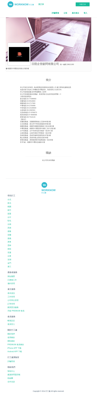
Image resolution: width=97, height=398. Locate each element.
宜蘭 (9, 235)
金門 (9, 263)
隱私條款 (11, 341)
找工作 (41, 4)
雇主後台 (75, 13)
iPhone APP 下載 (14, 348)
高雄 (9, 228)
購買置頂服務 (13, 307)
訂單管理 (11, 304)
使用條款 (11, 337)
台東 (9, 256)
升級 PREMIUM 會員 (16, 311)
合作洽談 (11, 382)
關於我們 (11, 334)
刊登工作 (82, 4)
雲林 (9, 245)
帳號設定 (11, 321)
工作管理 (11, 297)
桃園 (9, 207)
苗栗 (9, 214)
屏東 (9, 242)
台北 (9, 199)
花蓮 (9, 252)
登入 (85, 13)
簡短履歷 (11, 276)
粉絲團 (10, 378)
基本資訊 (11, 293)
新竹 (9, 210)
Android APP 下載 (15, 351)
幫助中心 (11, 371)
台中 (9, 217)
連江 (9, 267)
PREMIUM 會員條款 (16, 345)
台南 (9, 224)
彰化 (9, 221)
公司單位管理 (13, 300)
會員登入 (11, 324)
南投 (9, 249)
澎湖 (9, 260)
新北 (9, 203)
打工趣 (21, 4)
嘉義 (9, 238)
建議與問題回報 (14, 375)
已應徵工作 (12, 280)
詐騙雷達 (55, 13)
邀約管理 (11, 283)
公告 (65, 13)
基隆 (9, 231)
